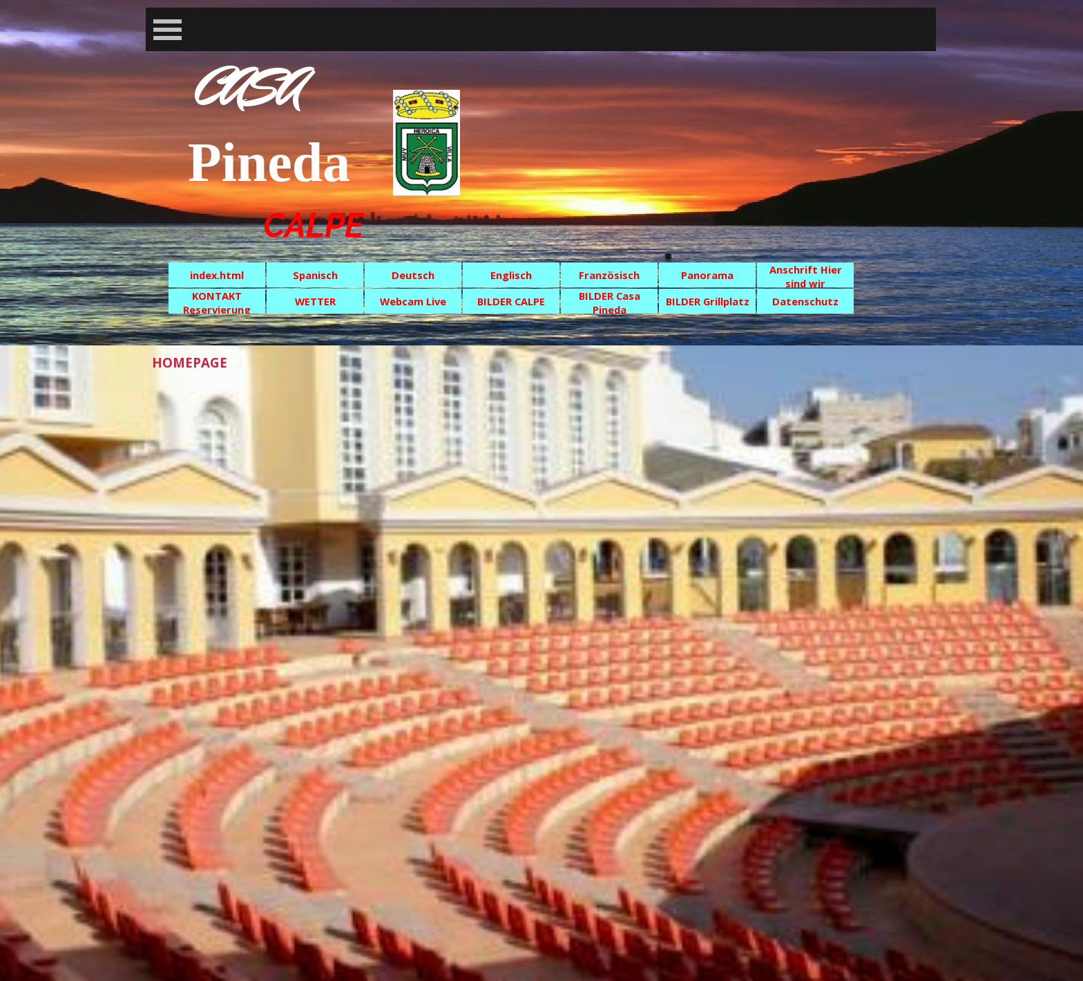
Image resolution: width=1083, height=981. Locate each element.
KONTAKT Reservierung (217, 302)
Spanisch (315, 275)
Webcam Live (413, 301)
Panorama (707, 275)
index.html (217, 275)
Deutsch (413, 275)
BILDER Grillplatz (707, 301)
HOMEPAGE (189, 362)
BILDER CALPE (511, 301)
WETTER (315, 301)
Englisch (511, 275)
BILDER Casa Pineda (609, 302)
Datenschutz (805, 301)
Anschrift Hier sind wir (805, 276)
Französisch (609, 275)
